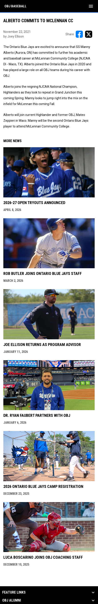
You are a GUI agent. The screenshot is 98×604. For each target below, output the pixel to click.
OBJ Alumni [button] (11, 600)
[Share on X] (88, 34)
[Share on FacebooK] (79, 34)
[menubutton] (91, 6)
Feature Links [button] (14, 592)
